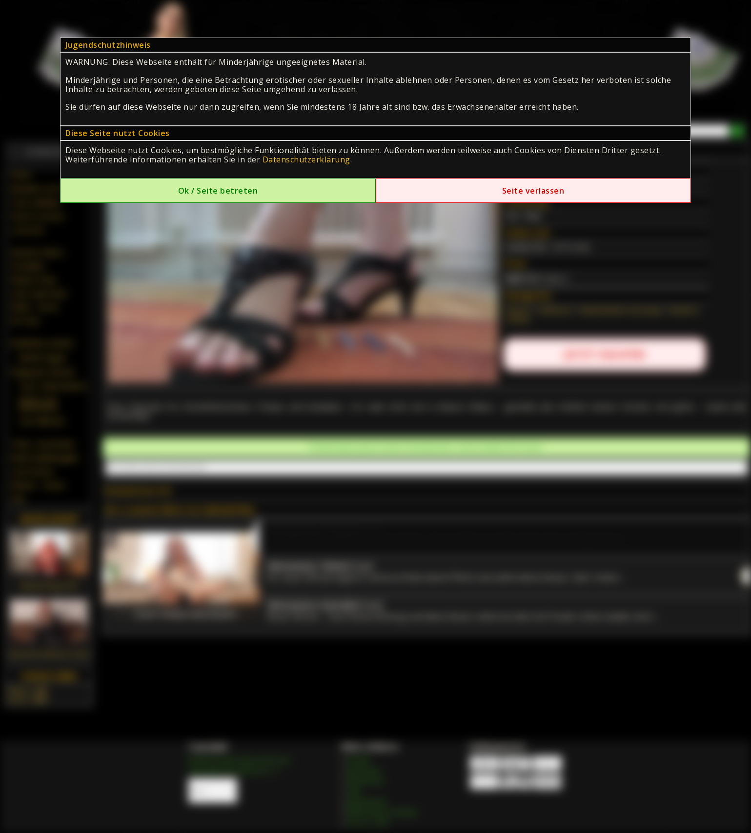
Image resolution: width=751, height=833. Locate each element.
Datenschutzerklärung (306, 159)
